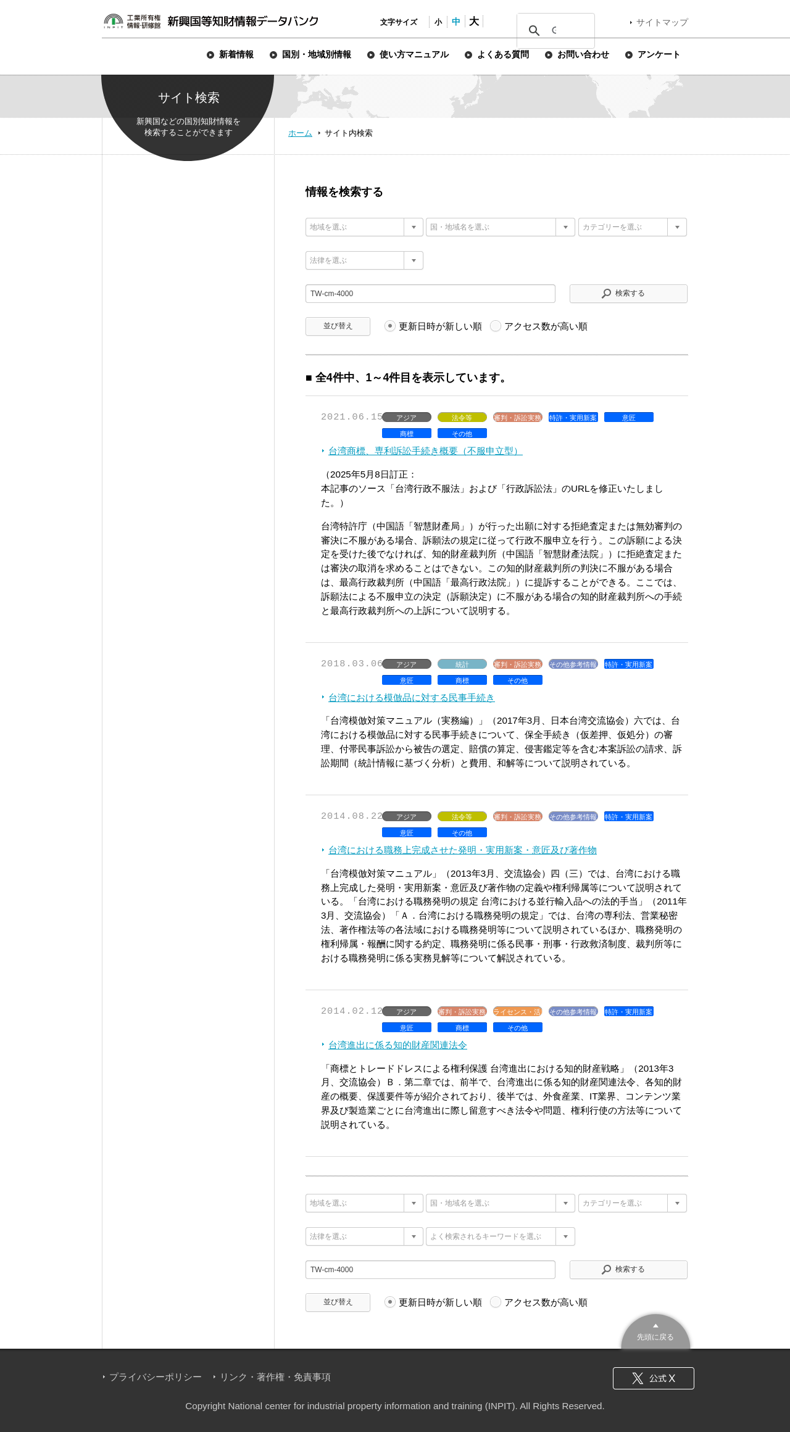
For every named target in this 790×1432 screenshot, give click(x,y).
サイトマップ (662, 22)
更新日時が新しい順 (440, 326)
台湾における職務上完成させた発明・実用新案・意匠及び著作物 (462, 850)
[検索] (554, 30)
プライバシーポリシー (155, 1377)
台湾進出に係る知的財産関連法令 (397, 1045)
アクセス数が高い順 (546, 326)
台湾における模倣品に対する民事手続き (411, 697)
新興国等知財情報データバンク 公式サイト (210, 21)
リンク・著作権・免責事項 (275, 1377)
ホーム (300, 133)
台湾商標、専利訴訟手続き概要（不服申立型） (425, 450)
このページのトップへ (655, 1330)
